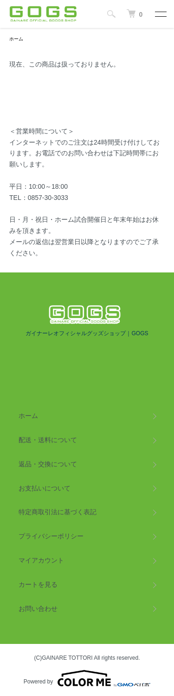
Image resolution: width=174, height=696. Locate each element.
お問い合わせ (38, 608)
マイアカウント (41, 560)
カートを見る (38, 584)
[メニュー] (160, 14)
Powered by (87, 678)
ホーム (16, 38)
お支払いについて (45, 488)
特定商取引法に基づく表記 (58, 512)
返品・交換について (48, 464)
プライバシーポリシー (51, 536)
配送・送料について (48, 440)
